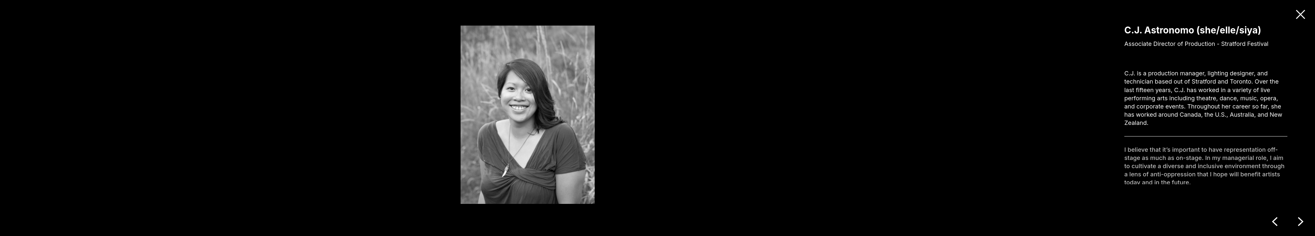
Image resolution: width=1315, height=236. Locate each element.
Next (1300, 221)
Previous (1274, 221)
